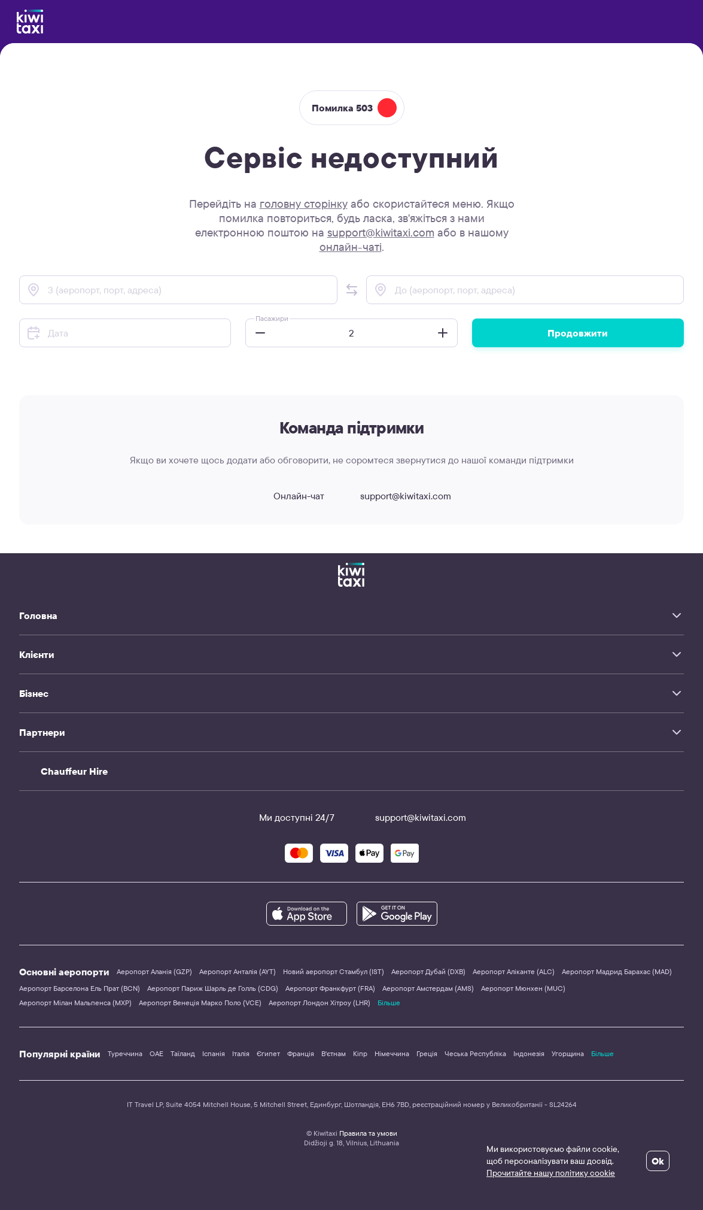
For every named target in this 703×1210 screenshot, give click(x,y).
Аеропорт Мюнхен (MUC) (523, 988)
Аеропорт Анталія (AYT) (237, 971)
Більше (389, 1002)
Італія (240, 1053)
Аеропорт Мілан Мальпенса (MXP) (75, 1002)
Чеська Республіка (475, 1053)
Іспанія (213, 1053)
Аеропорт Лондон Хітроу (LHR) (319, 1002)
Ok (658, 1161)
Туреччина (125, 1053)
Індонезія (528, 1053)
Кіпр (360, 1053)
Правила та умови (368, 1133)
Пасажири (271, 318)
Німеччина (392, 1053)
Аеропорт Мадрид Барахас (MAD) (617, 971)
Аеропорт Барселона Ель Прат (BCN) (79, 988)
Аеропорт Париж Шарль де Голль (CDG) (212, 988)
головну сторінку (304, 203)
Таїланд (183, 1053)
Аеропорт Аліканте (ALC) (514, 971)
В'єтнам (333, 1053)
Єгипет (268, 1053)
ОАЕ (156, 1053)
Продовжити (577, 333)
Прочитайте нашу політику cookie (550, 1172)
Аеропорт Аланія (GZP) (154, 971)
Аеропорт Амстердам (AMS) (428, 988)
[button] (351, 289)
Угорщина (568, 1053)
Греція (426, 1053)
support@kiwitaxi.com (380, 232)
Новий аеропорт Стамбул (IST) (333, 971)
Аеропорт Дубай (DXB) (428, 971)
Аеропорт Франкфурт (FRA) (330, 988)
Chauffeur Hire (74, 771)
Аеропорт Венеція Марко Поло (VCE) (200, 1002)
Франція (300, 1053)
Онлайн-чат (288, 496)
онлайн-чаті (350, 246)
